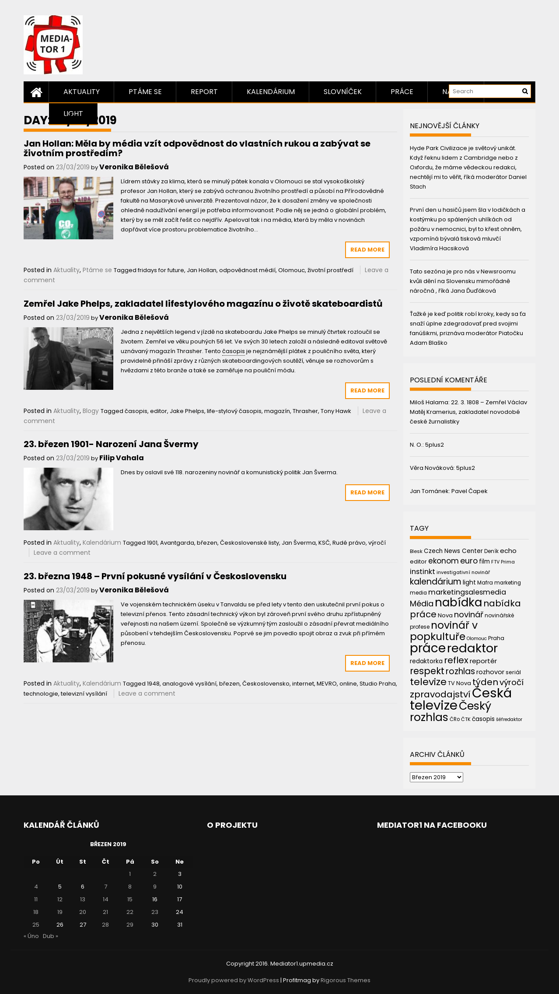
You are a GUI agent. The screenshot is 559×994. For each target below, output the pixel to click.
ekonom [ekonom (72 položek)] (443, 561)
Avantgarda (177, 543)
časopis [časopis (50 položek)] (483, 719)
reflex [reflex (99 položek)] (456, 660)
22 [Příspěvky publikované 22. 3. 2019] (129, 912)
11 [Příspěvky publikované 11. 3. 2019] (36, 899)
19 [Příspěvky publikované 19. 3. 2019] (60, 912)
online (348, 683)
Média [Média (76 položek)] (421, 603)
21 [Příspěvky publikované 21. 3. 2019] (105, 912)
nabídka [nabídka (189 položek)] (458, 602)
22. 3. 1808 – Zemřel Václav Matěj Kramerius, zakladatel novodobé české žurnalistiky (468, 412)
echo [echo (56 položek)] (508, 550)
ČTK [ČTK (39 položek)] (466, 719)
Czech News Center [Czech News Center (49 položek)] (453, 551)
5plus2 (434, 445)
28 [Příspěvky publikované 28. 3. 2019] (105, 924)
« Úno (31, 936)
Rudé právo (349, 543)
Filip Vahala (121, 458)
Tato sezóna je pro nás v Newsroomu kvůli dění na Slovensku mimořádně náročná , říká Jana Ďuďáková (463, 281)
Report (204, 92)
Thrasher (305, 411)
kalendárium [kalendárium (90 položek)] (435, 582)
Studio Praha (378, 683)
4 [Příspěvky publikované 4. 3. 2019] (36, 886)
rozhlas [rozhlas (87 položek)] (460, 671)
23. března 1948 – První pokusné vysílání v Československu (155, 576)
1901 (152, 543)
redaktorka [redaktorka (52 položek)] (426, 661)
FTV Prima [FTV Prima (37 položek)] (503, 562)
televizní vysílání (84, 694)
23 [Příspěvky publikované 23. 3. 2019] (154, 912)
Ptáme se (145, 92)
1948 (153, 683)
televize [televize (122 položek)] (428, 682)
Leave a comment (62, 552)
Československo (266, 683)
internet (303, 683)
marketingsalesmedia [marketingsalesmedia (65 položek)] (467, 592)
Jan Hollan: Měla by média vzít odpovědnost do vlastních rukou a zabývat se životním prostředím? (197, 148)
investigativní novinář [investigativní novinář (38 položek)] (463, 572)
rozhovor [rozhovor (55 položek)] (490, 672)
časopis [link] (233, 351)
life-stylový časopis (234, 411)
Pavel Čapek (469, 491)
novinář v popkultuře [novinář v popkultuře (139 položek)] (444, 631)
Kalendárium (271, 92)
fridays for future (161, 270)
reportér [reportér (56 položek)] (483, 660)
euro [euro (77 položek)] (469, 560)
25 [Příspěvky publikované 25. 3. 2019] (35, 924)
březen (207, 543)
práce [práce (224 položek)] (428, 648)
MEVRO (327, 683)
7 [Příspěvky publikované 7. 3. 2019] (105, 886)
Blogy (91, 410)
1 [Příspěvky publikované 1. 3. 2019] (130, 874)
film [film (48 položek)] (484, 561)
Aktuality (81, 92)
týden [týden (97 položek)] (485, 682)
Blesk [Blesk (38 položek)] (416, 551)
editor (158, 411)
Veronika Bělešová (134, 167)
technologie (41, 694)
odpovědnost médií (247, 270)
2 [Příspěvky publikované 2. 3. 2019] (155, 874)
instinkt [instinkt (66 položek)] (422, 572)
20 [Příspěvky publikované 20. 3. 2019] (82, 912)
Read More (367, 249)
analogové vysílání (189, 683)
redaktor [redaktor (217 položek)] (472, 648)
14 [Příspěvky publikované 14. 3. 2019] (105, 899)
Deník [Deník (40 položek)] (491, 551)
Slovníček (343, 92)
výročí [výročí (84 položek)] (512, 682)
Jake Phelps (187, 411)
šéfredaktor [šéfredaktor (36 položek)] (509, 719)
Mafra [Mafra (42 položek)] (485, 582)
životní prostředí (330, 270)
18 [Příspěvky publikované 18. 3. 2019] (35, 912)
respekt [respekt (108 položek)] (427, 671)
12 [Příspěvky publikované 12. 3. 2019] (60, 899)
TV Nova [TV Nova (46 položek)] (459, 683)
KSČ (324, 543)
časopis (136, 411)
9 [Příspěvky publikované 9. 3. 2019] (155, 886)
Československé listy (249, 543)
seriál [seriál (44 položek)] (513, 672)
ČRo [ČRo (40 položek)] (455, 719)
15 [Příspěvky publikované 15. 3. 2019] (130, 899)
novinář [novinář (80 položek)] (468, 614)
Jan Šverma (299, 543)
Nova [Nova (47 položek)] (445, 615)
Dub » (50, 936)
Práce (402, 92)
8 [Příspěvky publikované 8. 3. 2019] (130, 886)
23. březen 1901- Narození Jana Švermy (111, 444)
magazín (277, 411)
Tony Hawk (336, 411)
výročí (377, 543)
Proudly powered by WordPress (234, 980)
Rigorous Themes (345, 980)
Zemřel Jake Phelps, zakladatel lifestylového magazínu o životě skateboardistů (203, 304)
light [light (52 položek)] (469, 582)
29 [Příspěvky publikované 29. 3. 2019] (129, 924)
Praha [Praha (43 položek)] (496, 638)
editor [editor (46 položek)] (418, 561)
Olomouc (291, 270)
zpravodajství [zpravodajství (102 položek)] (440, 694)
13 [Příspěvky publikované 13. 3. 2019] (82, 899)
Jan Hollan (202, 270)
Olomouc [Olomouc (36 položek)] (477, 638)
